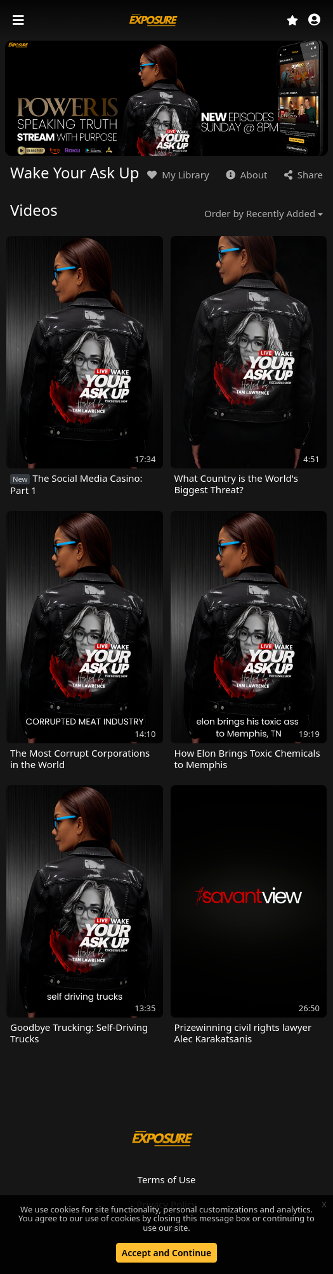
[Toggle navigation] (20, 20)
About (245, 174)
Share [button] (302, 174)
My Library (177, 174)
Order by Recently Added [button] (259, 213)
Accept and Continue (166, 1253)
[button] (314, 20)
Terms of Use (167, 1179)
